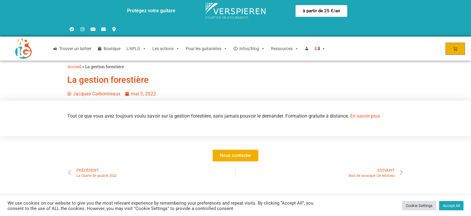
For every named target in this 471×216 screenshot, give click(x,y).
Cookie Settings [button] (419, 205)
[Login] (307, 49)
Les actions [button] (166, 49)
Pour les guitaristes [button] (206, 49)
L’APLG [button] (136, 49)
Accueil (74, 66)
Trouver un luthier (75, 48)
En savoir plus (365, 116)
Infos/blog (252, 49)
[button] (321, 11)
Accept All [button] (451, 205)
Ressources (285, 49)
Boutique (112, 48)
